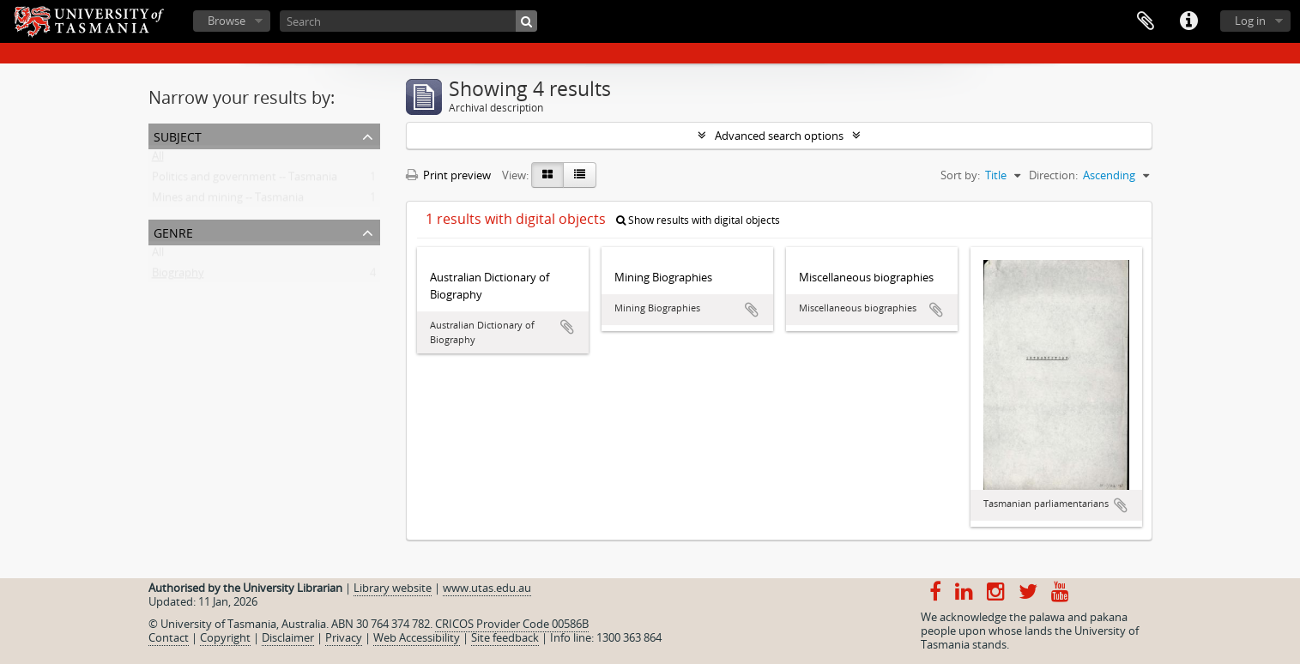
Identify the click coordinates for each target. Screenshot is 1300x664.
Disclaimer (288, 637)
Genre (173, 231)
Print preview (448, 175)
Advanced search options (779, 135)
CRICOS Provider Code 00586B (512, 623)
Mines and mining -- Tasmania (228, 200)
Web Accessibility (416, 637)
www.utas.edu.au (487, 587)
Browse (226, 20)
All (158, 159)
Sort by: (960, 175)
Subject (178, 135)
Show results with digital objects (698, 220)
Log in (1250, 20)
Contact (168, 637)
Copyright (225, 637)
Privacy (343, 637)
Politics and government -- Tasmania (244, 180)
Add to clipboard (567, 326)
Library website (393, 587)
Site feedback (505, 637)
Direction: (1053, 175)
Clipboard (1145, 21)
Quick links (1188, 21)
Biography (178, 276)
